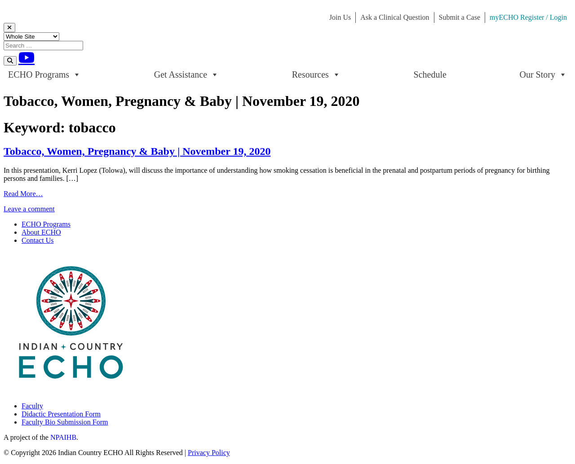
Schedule (430, 74)
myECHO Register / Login (528, 17)
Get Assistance (186, 74)
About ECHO (41, 232)
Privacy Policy (209, 452)
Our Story (543, 74)
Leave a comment (29, 209)
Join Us (340, 17)
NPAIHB (63, 437)
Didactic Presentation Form (61, 414)
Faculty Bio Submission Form (65, 422)
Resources (316, 74)
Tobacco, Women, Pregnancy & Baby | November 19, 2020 (137, 151)
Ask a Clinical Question (394, 17)
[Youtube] (26, 57)
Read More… (23, 193)
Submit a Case (459, 17)
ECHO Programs (44, 74)
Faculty (32, 406)
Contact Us (38, 240)
